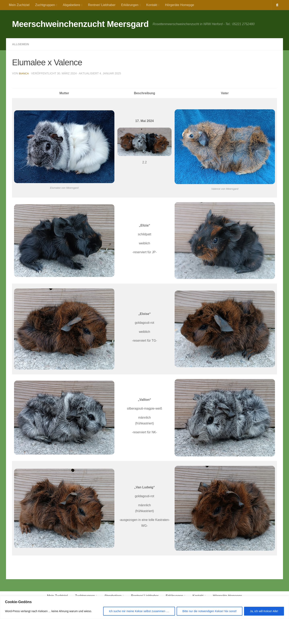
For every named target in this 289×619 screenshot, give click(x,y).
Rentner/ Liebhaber (101, 5)
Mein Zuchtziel (19, 5)
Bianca (24, 73)
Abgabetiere (71, 5)
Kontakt (151, 5)
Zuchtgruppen (45, 5)
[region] (144, 607)
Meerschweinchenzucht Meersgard (80, 24)
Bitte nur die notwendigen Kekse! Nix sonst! (209, 611)
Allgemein (21, 44)
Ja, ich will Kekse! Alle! (264, 611)
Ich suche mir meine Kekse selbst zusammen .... (139, 611)
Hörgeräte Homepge (179, 5)
